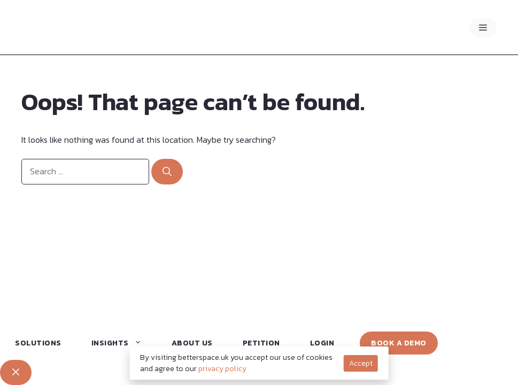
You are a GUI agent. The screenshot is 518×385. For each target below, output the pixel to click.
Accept (361, 363)
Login (322, 343)
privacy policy (222, 368)
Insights (121, 343)
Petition (261, 343)
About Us (192, 343)
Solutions (38, 343)
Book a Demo (399, 343)
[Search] (167, 171)
